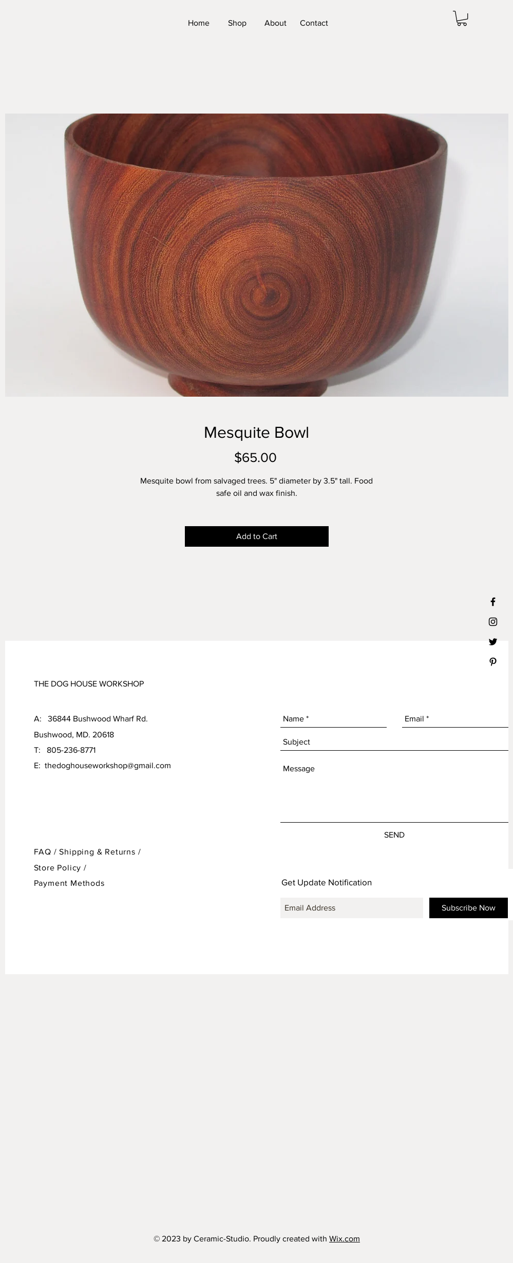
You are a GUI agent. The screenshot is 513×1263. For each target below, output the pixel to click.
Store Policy (59, 867)
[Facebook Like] (395, 23)
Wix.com (344, 1238)
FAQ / (47, 851)
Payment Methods (69, 883)
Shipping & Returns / (100, 851)
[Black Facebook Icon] (493, 601)
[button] (462, 18)
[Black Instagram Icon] (493, 621)
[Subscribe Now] (468, 908)
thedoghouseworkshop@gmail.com (108, 765)
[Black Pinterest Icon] (493, 661)
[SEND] (394, 835)
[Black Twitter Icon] (493, 641)
